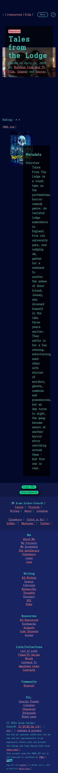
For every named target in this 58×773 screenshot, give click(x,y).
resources (14, 14)
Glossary (29, 596)
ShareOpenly (29, 492)
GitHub (10, 523)
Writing (14, 511)
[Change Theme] (53, 14)
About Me (29, 539)
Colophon (42, 511)
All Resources (29, 620)
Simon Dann (12, 749)
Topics (19, 507)
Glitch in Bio (35, 519)
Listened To (29, 662)
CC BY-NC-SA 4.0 (28, 726)
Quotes (29, 635)
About (27, 511)
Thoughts (29, 592)
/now (29, 562)
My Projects (29, 543)
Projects (33, 507)
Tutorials (29, 585)
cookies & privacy (29, 730)
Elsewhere (15, 519)
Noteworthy (29, 589)
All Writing (29, 577)
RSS (29, 600)
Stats (29, 604)
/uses (29, 558)
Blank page (29, 716)
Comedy (22, 71)
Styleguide (29, 713)
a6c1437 (23, 765)
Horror (41, 71)
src (8, 730)
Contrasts (29, 670)
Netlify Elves (24, 769)
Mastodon (27, 523)
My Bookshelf (29, 546)
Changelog (28, 709)
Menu (42, 14)
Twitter (45, 523)
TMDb (41, 757)
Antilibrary (29, 550)
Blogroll (29, 685)
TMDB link (8, 126)
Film (11, 71)
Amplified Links (29, 666)
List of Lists (28, 651)
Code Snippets (29, 631)
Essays (28, 581)
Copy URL (29, 487)
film (28, 14)
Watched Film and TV (29, 67)
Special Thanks (29, 701)
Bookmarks (29, 623)
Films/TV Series (29, 654)
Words (29, 658)
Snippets (29, 627)
